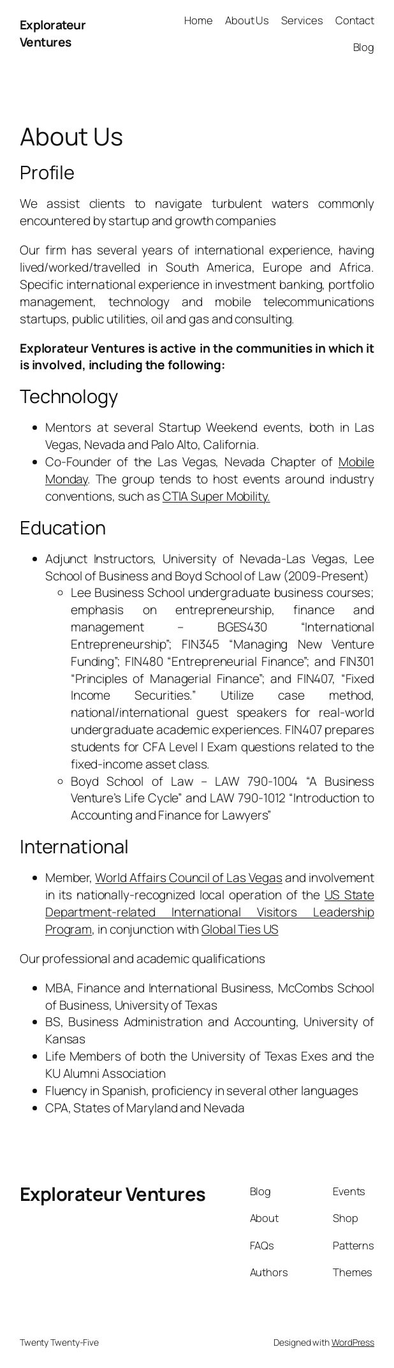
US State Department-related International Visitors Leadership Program (209, 912)
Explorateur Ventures (53, 33)
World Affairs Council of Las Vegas (188, 877)
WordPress (353, 1342)
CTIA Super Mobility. (216, 496)
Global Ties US (240, 929)
